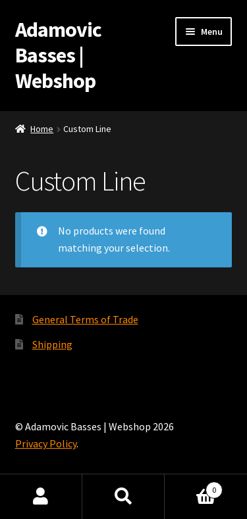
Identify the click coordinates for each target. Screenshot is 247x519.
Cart (194, 487)
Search (123, 496)
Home (41, 129)
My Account (41, 496)
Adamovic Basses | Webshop (58, 55)
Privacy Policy (45, 443)
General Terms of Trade (85, 319)
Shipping (52, 344)
